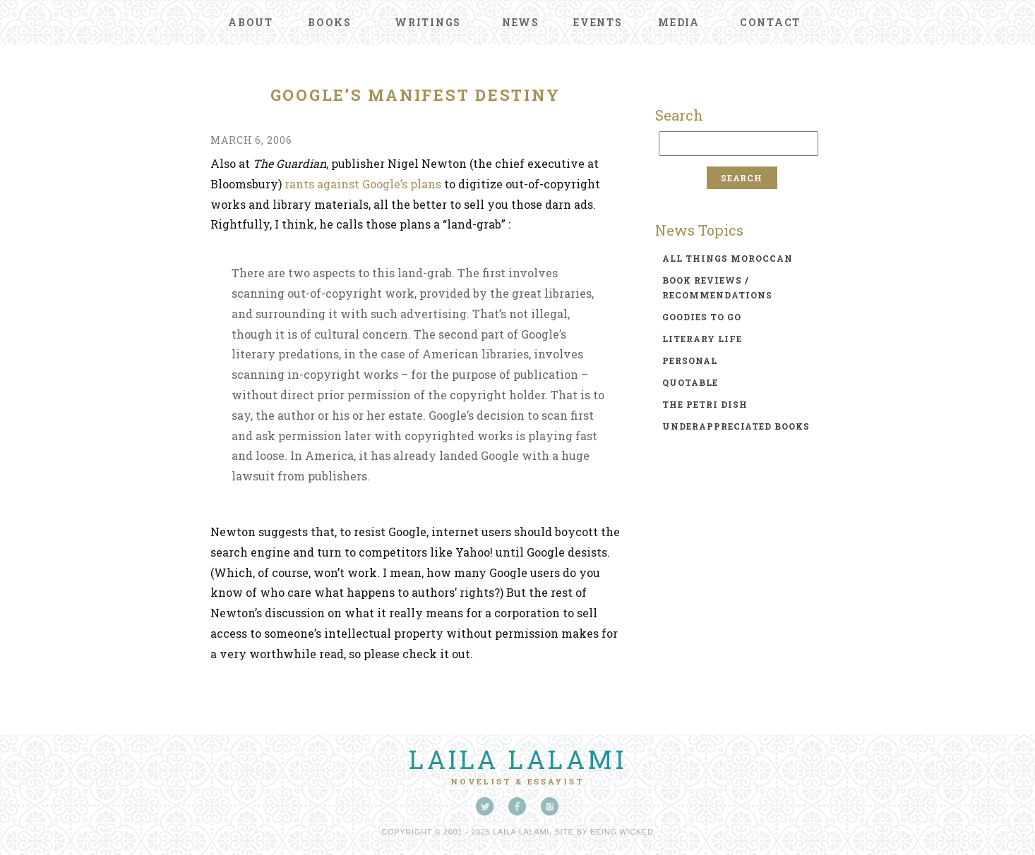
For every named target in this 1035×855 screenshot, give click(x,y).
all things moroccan (727, 258)
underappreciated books (736, 426)
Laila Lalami (517, 759)
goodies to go (701, 316)
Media (679, 22)
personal (689, 360)
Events (598, 22)
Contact (770, 22)
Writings (428, 22)
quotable (690, 382)
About (250, 22)
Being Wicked (622, 831)
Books (330, 22)
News (520, 22)
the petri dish (705, 404)
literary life (702, 338)
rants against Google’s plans (363, 183)
